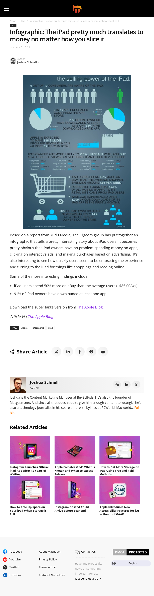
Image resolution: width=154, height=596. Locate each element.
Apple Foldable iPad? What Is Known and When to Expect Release (75, 470)
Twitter (14, 567)
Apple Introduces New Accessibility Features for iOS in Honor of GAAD (119, 510)
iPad (22, 21)
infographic (38, 327)
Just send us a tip (86, 578)
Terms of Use (48, 567)
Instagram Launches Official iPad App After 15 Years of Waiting (29, 470)
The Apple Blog (40, 316)
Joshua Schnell (27, 62)
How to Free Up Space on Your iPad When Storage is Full (28, 510)
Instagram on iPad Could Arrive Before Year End (72, 508)
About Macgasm (50, 551)
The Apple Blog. (90, 307)
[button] (145, 8)
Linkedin (15, 575)
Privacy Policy (48, 559)
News (13, 21)
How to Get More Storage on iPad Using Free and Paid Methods (119, 470)
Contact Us (88, 551)
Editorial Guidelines (52, 575)
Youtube (15, 559)
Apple (24, 327)
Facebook (15, 551)
